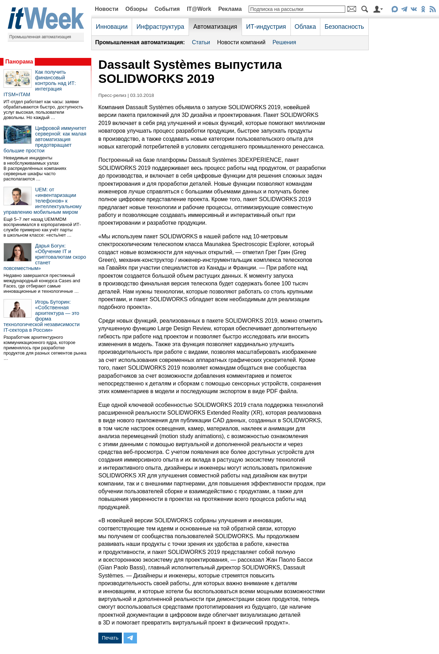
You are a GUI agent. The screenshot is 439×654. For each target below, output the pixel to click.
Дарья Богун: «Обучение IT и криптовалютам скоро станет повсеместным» (45, 257)
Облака (305, 26)
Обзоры (136, 9)
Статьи (201, 42)
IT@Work (199, 9)
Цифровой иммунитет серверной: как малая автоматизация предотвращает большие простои (45, 139)
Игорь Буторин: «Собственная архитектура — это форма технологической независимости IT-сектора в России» (42, 316)
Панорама (19, 62)
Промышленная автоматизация (40, 36)
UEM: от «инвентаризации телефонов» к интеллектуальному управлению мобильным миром (42, 201)
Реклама (230, 9)
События (167, 9)
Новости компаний (241, 42)
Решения (284, 42)
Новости (106, 9)
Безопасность (344, 26)
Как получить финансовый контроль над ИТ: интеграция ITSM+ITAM (40, 83)
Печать (110, 638)
